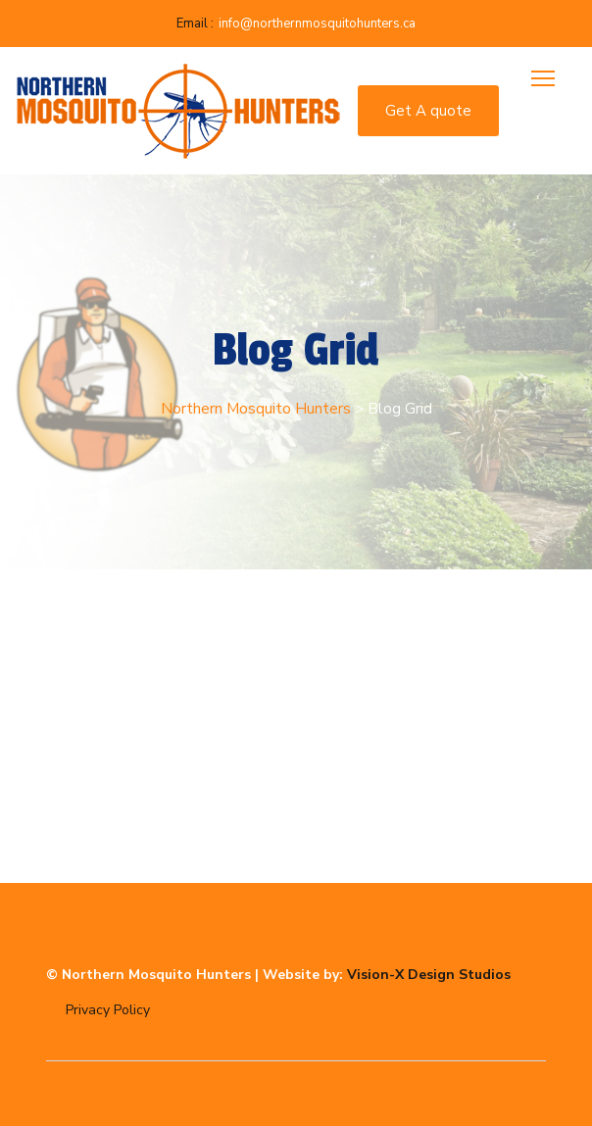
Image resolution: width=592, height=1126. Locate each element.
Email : (195, 23)
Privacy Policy (108, 1010)
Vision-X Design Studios (429, 974)
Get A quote (428, 110)
